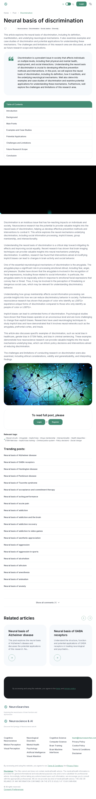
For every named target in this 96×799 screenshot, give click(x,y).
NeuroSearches (16, 707)
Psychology (32, 748)
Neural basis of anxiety (15, 586)
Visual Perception (12, 748)
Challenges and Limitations (18, 143)
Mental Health (33, 744)
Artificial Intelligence (36, 752)
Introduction (11, 111)
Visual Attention (34, 756)
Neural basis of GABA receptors (19, 462)
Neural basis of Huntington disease (20, 469)
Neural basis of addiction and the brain (22, 517)
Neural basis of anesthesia (16, 572)
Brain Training (56, 745)
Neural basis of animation (16, 579)
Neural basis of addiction (16, 510)
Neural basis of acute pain (16, 503)
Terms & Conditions (55, 766)
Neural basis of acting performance (21, 496)
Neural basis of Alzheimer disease (20, 455)
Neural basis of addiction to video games (23, 531)
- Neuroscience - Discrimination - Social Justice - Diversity (37, 28)
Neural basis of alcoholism (16, 558)
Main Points (11, 123)
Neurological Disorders (32, 739)
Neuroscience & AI (18, 721)
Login (81, 4)
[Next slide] (90, 618)
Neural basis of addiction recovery (20, 524)
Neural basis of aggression (17, 545)
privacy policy (70, 688)
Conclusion (11, 155)
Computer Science (58, 742)
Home (6, 13)
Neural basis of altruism (15, 565)
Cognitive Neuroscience (10, 739)
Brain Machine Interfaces (56, 751)
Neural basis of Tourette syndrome (20, 483)
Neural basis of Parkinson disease (20, 476)
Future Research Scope (17, 149)
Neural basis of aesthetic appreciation (22, 538)
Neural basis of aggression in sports (21, 551)
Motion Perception (12, 744)
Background (12, 117)
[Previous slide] (84, 618)
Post (14, 13)
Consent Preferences (13, 789)
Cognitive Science (58, 738)
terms (58, 688)
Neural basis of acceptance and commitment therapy (29, 489)
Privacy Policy (72, 766)
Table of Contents (14, 104)
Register (55, 422)
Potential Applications (16, 136)
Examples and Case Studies (19, 130)
